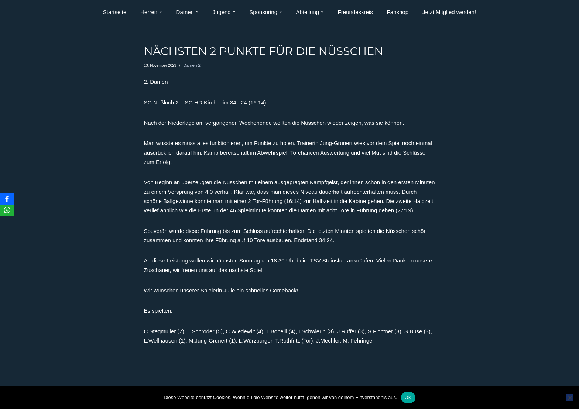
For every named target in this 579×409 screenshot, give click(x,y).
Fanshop (397, 12)
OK (408, 397)
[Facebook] (7, 199)
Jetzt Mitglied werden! (449, 12)
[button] (160, 11)
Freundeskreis (355, 12)
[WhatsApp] (7, 210)
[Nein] (569, 397)
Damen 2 (190, 65)
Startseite (114, 12)
